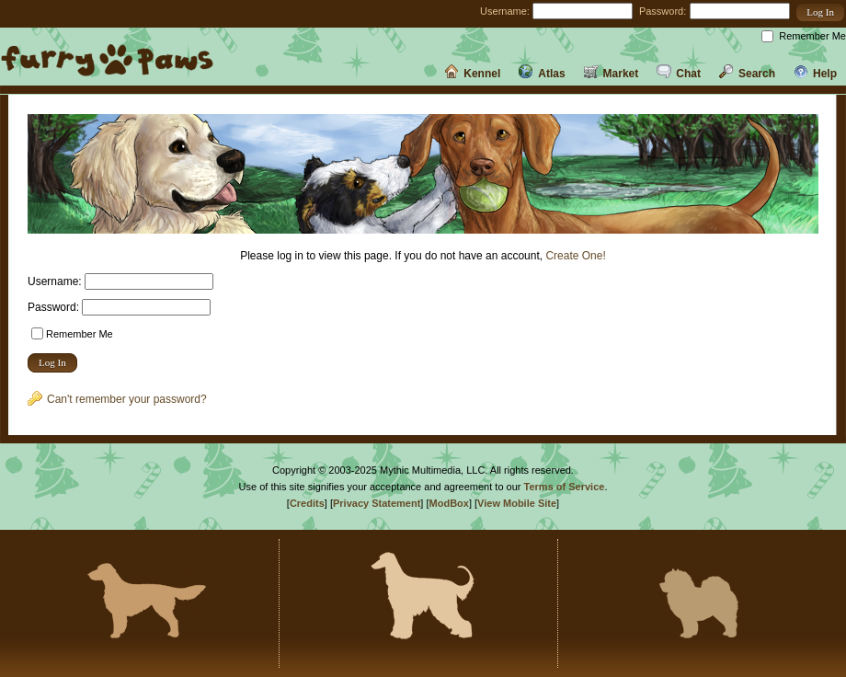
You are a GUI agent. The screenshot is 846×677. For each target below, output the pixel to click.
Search (747, 73)
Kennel (472, 73)
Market (611, 73)
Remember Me (812, 35)
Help (815, 73)
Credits (307, 503)
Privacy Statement (376, 503)
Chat (679, 73)
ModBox (449, 503)
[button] (820, 12)
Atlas (542, 73)
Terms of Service (564, 486)
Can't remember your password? (117, 399)
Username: (505, 11)
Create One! (575, 255)
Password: (662, 11)
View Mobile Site (516, 503)
